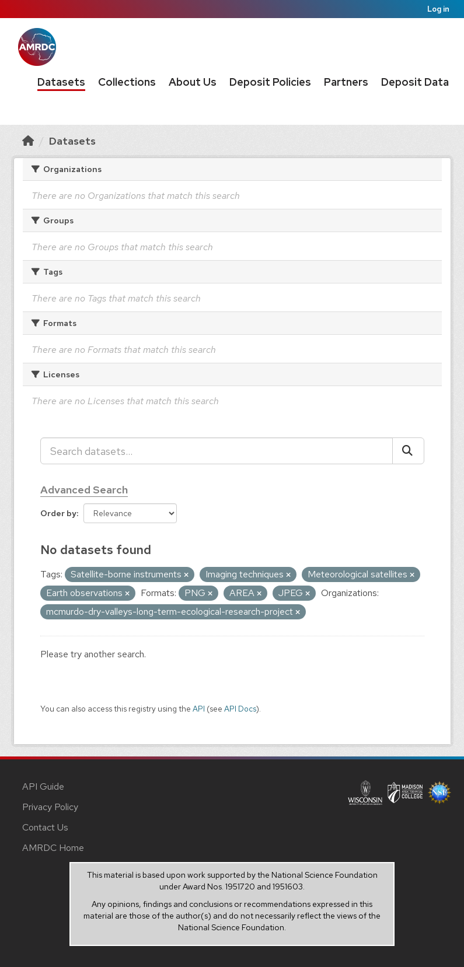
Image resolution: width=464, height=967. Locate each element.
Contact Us (45, 827)
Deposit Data (415, 82)
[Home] (28, 141)
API (199, 708)
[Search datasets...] (216, 450)
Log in (438, 9)
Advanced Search (84, 489)
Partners (346, 82)
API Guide (43, 786)
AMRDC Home (53, 848)
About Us (193, 82)
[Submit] (408, 450)
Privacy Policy (50, 807)
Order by (58, 513)
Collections (127, 82)
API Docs (240, 708)
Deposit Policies (270, 82)
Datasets (61, 82)
